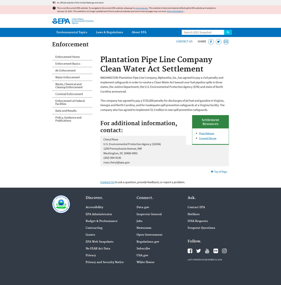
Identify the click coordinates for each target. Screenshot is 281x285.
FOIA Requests (198, 221)
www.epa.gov (141, 8)
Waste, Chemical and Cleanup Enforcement (69, 85)
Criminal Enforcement (69, 94)
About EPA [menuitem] (139, 32)
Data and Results (66, 111)
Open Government (150, 235)
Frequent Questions (201, 228)
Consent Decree (207, 138)
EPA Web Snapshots (99, 242)
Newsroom (144, 228)
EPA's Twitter (198, 251)
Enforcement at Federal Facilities (70, 102)
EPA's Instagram (224, 251)
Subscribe (143, 248)
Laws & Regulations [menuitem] (109, 32)
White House (145, 262)
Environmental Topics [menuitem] (71, 32)
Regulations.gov (148, 242)
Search (228, 32)
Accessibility (94, 207)
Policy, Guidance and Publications (68, 118)
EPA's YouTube (207, 251)
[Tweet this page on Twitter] (218, 42)
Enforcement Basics (67, 64)
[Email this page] (226, 42)
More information (175, 11)
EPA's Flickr (215, 251)
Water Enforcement (67, 77)
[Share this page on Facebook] (211, 42)
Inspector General (149, 214)
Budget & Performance (102, 221)
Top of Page (220, 171)
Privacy (91, 255)
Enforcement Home (67, 57)
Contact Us (184, 41)
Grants (90, 235)
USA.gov (142, 255)
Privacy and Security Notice (105, 262)
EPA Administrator (99, 214)
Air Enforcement (65, 70)
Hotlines (194, 214)
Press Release (206, 133)
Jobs (139, 221)
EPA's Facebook (190, 251)
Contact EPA (196, 207)
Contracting (94, 228)
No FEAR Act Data (98, 248)
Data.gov (143, 207)
